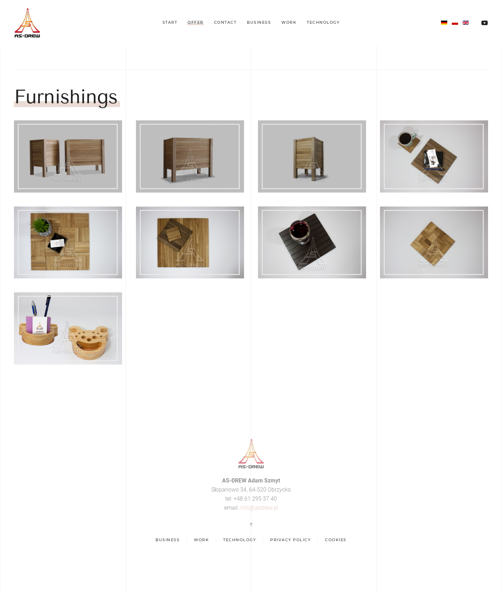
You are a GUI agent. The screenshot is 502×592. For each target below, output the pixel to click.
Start (169, 22)
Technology (323, 22)
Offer (196, 22)
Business (259, 22)
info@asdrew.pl (259, 507)
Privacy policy (290, 541)
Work (288, 22)
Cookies (336, 541)
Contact (225, 22)
